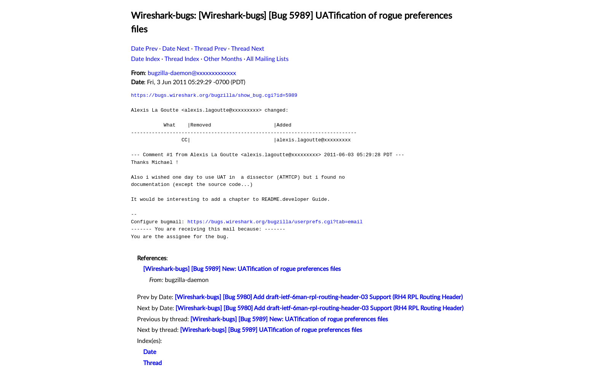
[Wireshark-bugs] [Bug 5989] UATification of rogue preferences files (271, 330)
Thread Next (247, 49)
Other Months (223, 59)
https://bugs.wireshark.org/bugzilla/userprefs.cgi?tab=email (274, 221)
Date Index (145, 59)
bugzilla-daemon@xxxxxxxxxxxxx (192, 73)
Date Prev (144, 49)
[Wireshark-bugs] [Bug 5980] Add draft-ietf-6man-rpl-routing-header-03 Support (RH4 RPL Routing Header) (319, 297)
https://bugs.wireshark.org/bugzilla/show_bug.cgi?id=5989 (214, 95)
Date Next (176, 49)
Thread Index (181, 59)
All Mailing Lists (267, 59)
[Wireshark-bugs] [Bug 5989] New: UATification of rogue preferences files (242, 269)
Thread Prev (210, 49)
